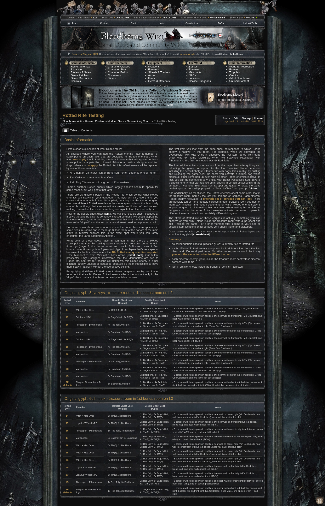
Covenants (114, 75)
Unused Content (239, 81)
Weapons (154, 66)
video (253, 188)
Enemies (194, 69)
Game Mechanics (81, 78)
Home (74, 66)
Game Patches (80, 75)
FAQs (221, 23)
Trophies (234, 72)
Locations (194, 78)
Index (75, 23)
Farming (234, 69)
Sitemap (85, 66)
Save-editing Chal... (138, 121)
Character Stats (117, 69)
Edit (236, 118)
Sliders (112, 78)
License (258, 118)
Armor (151, 75)
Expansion (77, 69)
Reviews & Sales (81, 72)
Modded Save (116, 121)
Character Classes (119, 66)
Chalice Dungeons (200, 81)
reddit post (134, 255)
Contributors (192, 23)
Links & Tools (250, 23)
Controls (76, 81)
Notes (163, 23)
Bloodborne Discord (230, 94)
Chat (133, 23)
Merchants (195, 72)
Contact (104, 23)
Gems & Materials (159, 81)
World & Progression (241, 66)
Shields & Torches (159, 72)
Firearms (153, 69)
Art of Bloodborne (239, 78)
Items (151, 78)
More (170, 104)
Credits (233, 75)
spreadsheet (201, 234)
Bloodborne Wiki (72, 121)
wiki (107, 213)
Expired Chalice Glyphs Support (228, 54)
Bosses (193, 66)
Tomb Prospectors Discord (234, 99)
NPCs (192, 75)
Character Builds (118, 72)
